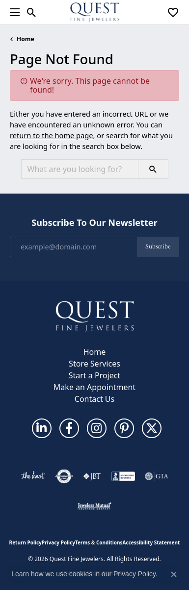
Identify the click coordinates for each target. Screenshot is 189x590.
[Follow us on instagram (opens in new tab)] (97, 428)
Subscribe (157, 247)
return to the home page (51, 135)
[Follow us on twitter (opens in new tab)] (152, 428)
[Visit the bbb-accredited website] (123, 476)
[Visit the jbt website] (92, 476)
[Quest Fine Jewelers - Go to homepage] (94, 315)
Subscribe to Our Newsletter (94, 223)
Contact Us (94, 398)
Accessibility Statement (151, 542)
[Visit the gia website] (156, 476)
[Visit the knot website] (33, 476)
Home (25, 39)
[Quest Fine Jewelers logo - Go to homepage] (94, 12)
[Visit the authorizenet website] (64, 476)
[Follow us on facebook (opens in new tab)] (69, 428)
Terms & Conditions (99, 542)
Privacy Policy (58, 542)
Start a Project (94, 375)
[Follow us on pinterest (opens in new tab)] (124, 428)
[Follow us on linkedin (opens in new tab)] (42, 428)
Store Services (94, 363)
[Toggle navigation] (12, 12)
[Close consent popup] (174, 574)
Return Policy (25, 542)
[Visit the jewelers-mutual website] (94, 505)
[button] (32, 12)
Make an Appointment (94, 387)
